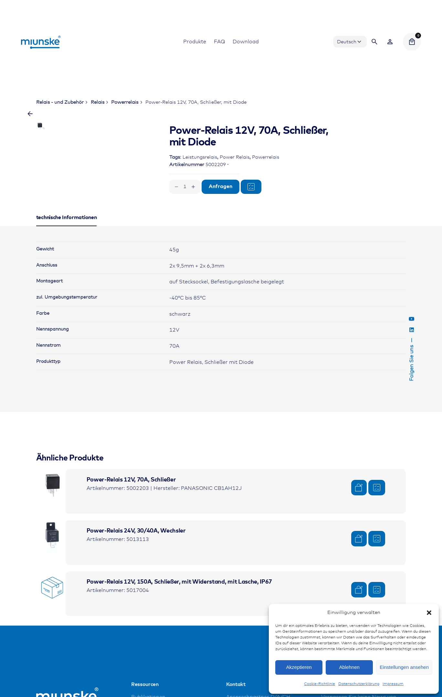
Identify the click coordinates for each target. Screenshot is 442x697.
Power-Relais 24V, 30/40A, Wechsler (136, 573)
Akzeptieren (298, 667)
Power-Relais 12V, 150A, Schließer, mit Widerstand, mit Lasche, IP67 (179, 624)
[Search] (374, 41)
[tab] (66, 268)
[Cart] (412, 42)
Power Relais (234, 157)
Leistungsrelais (200, 157)
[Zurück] (30, 114)
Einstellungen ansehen (404, 667)
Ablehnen (349, 667)
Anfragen (220, 186)
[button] (429, 612)
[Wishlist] (390, 41)
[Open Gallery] (121, 151)
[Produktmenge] (184, 187)
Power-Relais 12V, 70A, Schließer (131, 522)
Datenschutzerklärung (358, 684)
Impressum (393, 684)
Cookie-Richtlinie (319, 684)
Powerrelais (265, 157)
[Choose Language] (350, 42)
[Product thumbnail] (52, 527)
